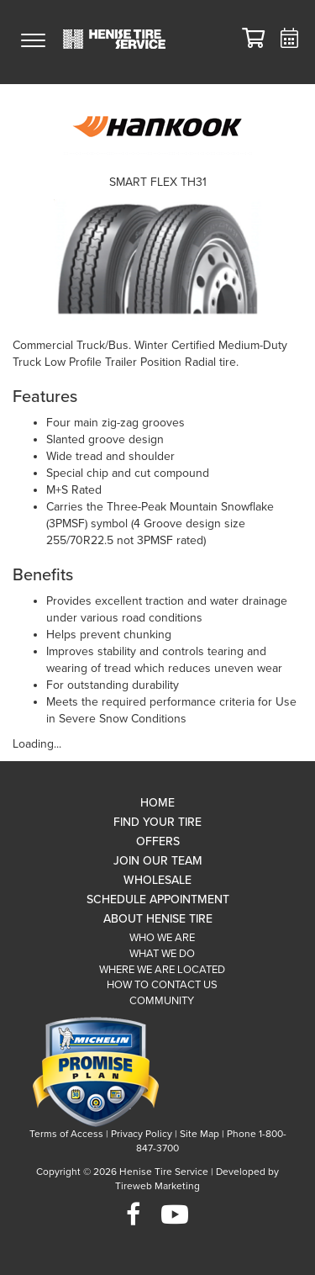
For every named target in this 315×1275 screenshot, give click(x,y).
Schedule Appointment (158, 899)
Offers (158, 841)
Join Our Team (157, 861)
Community (161, 1001)
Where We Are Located (162, 969)
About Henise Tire (158, 919)
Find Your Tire (157, 822)
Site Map (199, 1134)
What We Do (162, 953)
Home (157, 803)
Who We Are (162, 937)
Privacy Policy (141, 1134)
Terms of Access (66, 1134)
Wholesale (157, 880)
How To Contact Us (162, 985)
